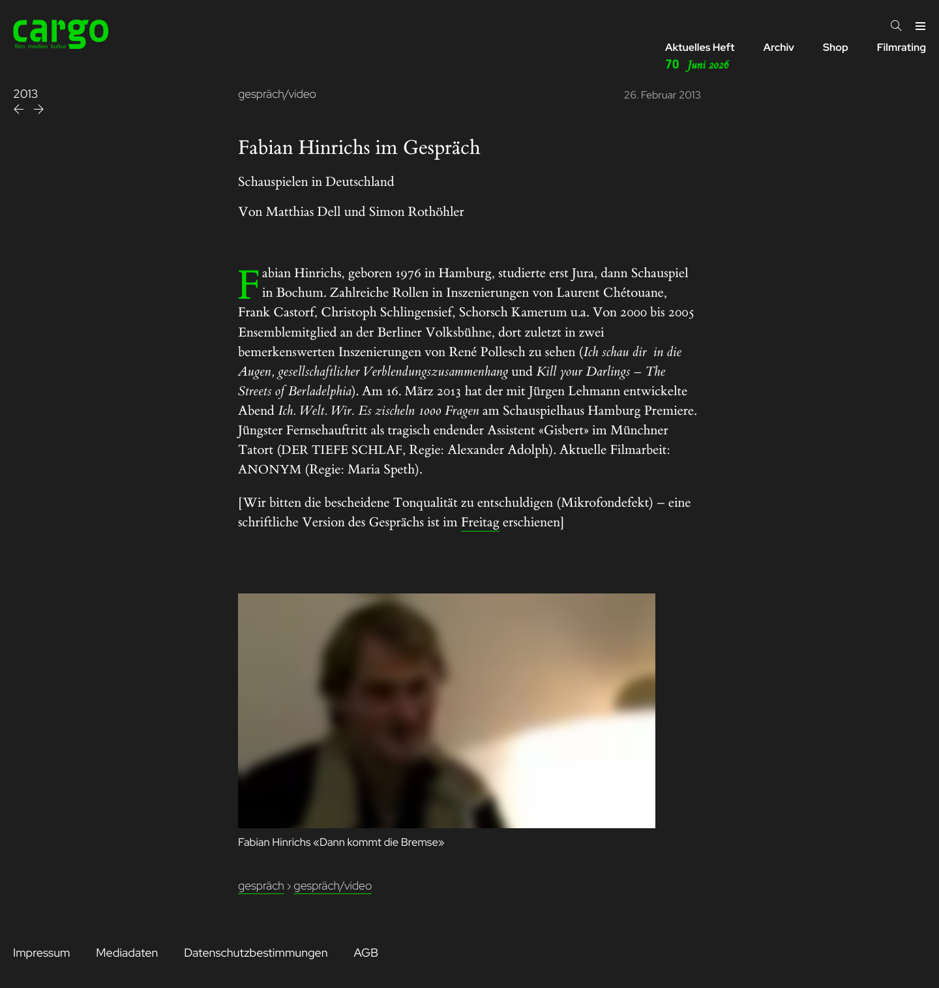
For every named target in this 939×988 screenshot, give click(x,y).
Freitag (480, 523)
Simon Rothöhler (416, 212)
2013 (25, 94)
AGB (365, 953)
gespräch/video (277, 94)
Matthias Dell (303, 212)
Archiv (778, 47)
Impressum (41, 953)
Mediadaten (127, 953)
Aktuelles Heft (700, 56)
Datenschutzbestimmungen (255, 953)
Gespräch (261, 885)
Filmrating (901, 47)
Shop (835, 47)
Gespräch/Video (332, 885)
